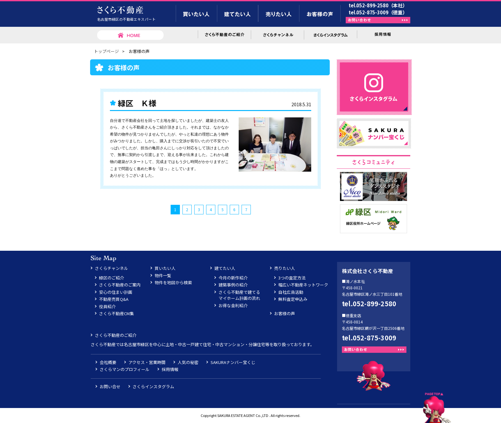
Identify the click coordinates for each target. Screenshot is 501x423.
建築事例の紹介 (233, 285)
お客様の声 (284, 313)
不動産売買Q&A (113, 299)
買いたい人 (165, 268)
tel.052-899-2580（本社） (378, 5)
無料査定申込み (292, 299)
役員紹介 (107, 306)
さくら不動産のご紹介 (115, 335)
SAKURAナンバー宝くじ (233, 362)
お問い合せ (110, 386)
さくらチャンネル (111, 268)
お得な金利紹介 (233, 305)
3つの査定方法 (291, 278)
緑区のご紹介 (111, 278)
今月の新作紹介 (233, 278)
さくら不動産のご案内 (120, 285)
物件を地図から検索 (173, 282)
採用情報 (170, 369)
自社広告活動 (290, 292)
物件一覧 (163, 275)
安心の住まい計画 (115, 292)
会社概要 (108, 362)
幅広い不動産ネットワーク (303, 285)
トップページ (106, 51)
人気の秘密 (188, 362)
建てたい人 (224, 268)
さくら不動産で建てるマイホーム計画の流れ (239, 295)
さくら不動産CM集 (116, 313)
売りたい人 (284, 268)
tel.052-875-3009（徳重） (378, 12)
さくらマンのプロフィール (125, 369)
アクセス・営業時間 (147, 362)
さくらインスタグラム (153, 386)
